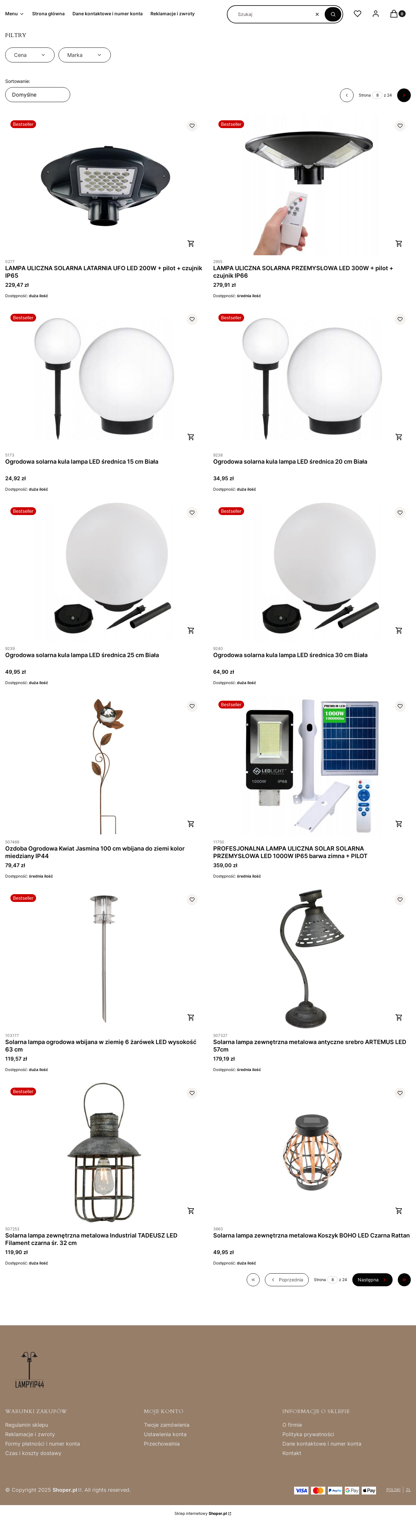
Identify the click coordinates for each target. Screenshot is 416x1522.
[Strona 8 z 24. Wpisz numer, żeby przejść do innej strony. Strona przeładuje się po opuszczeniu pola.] (377, 95)
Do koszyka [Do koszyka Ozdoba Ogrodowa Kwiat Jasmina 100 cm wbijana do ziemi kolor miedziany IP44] (191, 823)
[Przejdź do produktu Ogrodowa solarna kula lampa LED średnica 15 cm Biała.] (104, 379)
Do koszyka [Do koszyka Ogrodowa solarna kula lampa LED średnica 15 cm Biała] (191, 436)
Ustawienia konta (165, 1434)
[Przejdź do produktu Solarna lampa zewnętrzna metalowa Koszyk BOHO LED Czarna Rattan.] (312, 1152)
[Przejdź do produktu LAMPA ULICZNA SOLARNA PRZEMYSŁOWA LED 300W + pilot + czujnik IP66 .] (312, 185)
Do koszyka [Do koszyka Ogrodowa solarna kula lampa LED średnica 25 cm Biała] (191, 630)
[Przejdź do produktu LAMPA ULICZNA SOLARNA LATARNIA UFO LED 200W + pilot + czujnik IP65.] (104, 185)
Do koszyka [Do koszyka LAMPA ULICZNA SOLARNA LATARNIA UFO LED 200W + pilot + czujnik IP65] (191, 243)
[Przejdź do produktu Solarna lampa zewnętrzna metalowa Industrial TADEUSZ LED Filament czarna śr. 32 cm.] (104, 1152)
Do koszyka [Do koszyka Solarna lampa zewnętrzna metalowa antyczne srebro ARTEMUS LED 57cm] (399, 1017)
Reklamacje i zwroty (30, 1434)
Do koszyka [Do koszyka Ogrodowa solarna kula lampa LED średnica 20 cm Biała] (399, 436)
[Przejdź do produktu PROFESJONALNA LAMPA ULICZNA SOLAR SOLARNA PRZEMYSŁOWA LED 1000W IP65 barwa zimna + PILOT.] (312, 765)
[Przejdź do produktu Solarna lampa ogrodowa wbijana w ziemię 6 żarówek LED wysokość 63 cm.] (104, 959)
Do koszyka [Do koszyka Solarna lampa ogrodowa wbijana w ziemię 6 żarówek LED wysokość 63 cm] (191, 1017)
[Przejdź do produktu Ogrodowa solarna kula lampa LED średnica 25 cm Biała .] (104, 572)
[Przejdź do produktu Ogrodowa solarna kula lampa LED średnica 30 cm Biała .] (312, 572)
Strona (365, 95)
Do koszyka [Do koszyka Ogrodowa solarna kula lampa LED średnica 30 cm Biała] (399, 630)
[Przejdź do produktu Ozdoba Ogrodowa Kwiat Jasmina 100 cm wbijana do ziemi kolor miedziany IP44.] (104, 765)
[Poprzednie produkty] (287, 1279)
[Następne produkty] (372, 1279)
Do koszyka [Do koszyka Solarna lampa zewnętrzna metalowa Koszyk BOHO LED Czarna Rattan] (399, 1210)
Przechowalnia (162, 1443)
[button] (333, 14)
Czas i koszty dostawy (33, 1453)
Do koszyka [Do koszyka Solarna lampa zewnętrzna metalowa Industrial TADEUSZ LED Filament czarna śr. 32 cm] (191, 1210)
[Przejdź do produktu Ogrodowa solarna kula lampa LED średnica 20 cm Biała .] (312, 379)
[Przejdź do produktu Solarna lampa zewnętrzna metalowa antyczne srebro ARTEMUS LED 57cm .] (312, 959)
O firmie (292, 1425)
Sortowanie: (17, 81)
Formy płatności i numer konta (42, 1443)
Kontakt (291, 1453)
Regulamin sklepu (26, 1425)
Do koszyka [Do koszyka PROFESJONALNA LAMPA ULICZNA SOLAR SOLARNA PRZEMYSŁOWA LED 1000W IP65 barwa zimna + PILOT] (399, 823)
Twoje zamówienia (166, 1425)
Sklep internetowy (201, 1513)
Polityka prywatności (308, 1434)
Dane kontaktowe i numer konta (321, 1443)
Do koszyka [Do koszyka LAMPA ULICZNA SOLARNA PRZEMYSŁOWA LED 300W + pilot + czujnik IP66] (399, 243)
